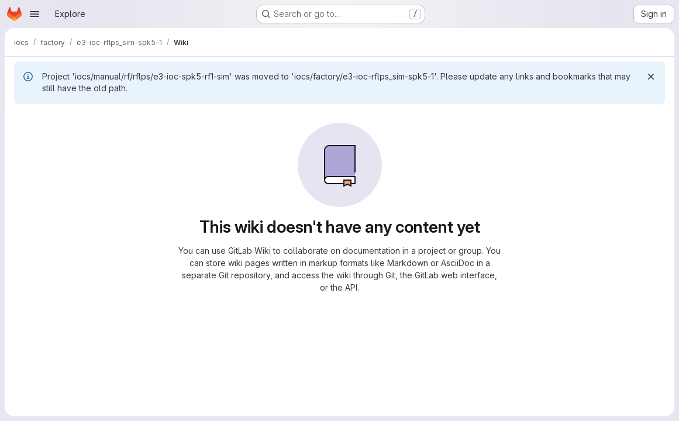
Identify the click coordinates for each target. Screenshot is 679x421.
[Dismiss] (651, 77)
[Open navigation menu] (34, 14)
